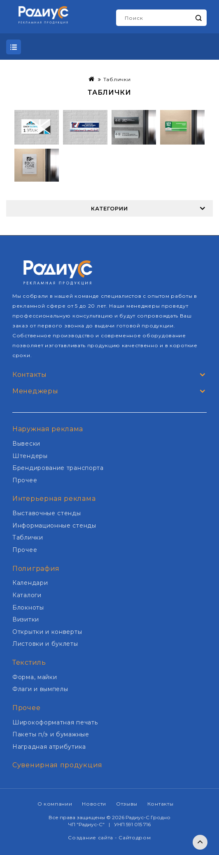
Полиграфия (36, 568)
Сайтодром (135, 837)
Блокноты (28, 607)
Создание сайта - (93, 837)
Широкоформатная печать (55, 722)
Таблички (117, 79)
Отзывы (126, 804)
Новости (94, 804)
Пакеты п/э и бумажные (50, 734)
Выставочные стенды (46, 513)
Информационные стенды (54, 525)
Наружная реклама (47, 429)
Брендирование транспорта (58, 468)
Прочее (24, 480)
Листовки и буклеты (45, 643)
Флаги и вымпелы (40, 689)
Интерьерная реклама (54, 498)
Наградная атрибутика (49, 746)
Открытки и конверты (47, 631)
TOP (200, 842)
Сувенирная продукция (57, 765)
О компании (54, 804)
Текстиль (29, 662)
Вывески (26, 443)
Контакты (160, 804)
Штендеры (30, 456)
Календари (30, 582)
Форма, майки (34, 677)
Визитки (25, 619)
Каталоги (27, 595)
